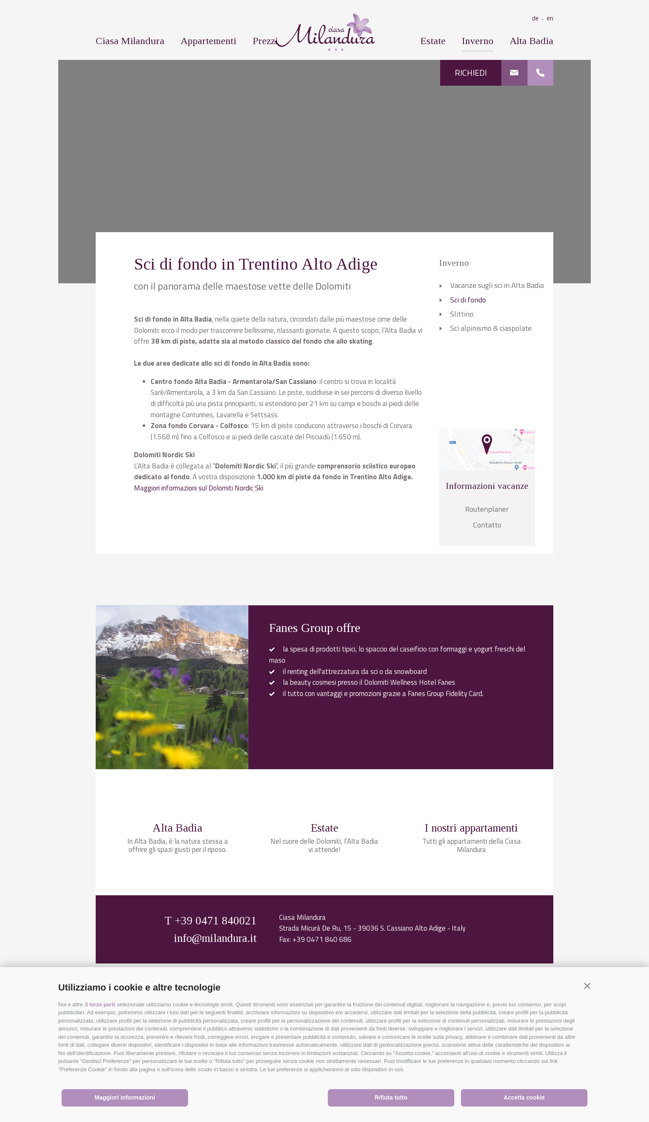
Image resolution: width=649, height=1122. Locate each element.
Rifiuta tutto (391, 1097)
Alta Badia (531, 40)
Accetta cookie (524, 1097)
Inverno (477, 40)
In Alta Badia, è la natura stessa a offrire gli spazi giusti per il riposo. (177, 933)
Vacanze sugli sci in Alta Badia (497, 285)
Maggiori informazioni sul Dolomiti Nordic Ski (198, 488)
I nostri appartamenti (471, 915)
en (550, 18)
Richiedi (471, 72)
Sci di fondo (468, 299)
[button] (587, 985)
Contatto (487, 524)
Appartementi (208, 40)
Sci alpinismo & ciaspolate (491, 328)
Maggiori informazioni (124, 1097)
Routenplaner (487, 509)
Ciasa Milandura (130, 40)
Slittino (461, 314)
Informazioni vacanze (487, 486)
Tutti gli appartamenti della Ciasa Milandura (471, 933)
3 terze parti (100, 1004)
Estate (433, 40)
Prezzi (265, 40)
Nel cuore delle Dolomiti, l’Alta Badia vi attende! (324, 933)
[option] (324, 171)
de (539, 18)
